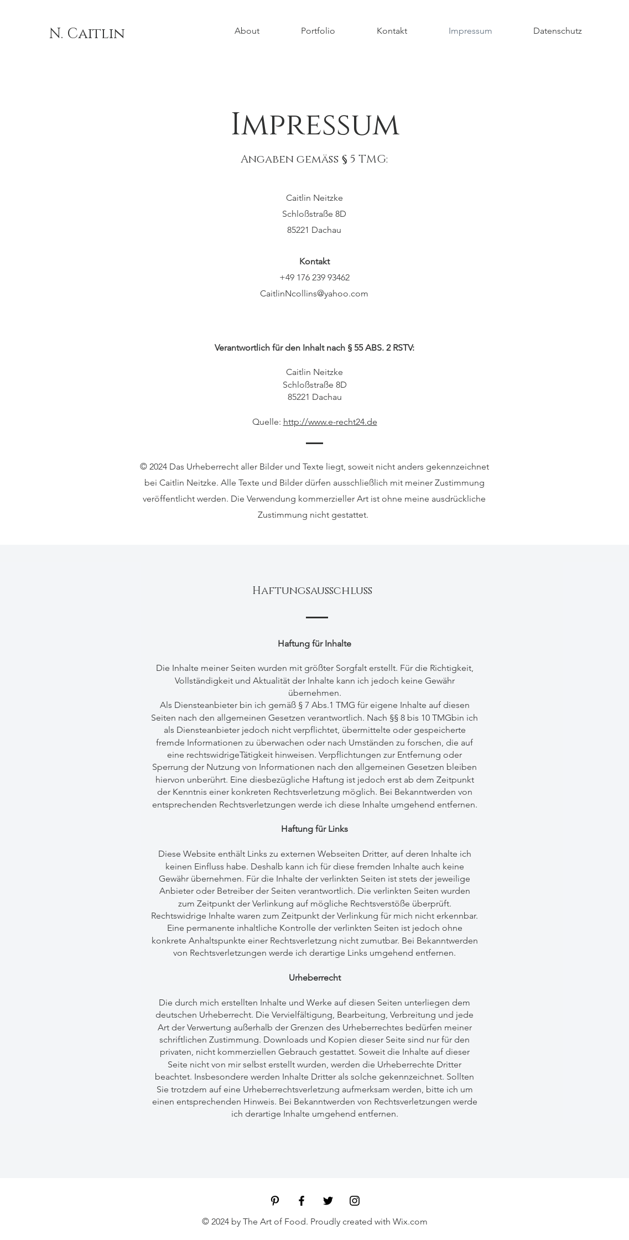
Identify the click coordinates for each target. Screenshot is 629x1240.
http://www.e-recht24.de (330, 421)
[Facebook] (301, 1200)
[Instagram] (354, 1200)
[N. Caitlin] (87, 34)
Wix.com (410, 1221)
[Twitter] (328, 1200)
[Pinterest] (275, 1200)
